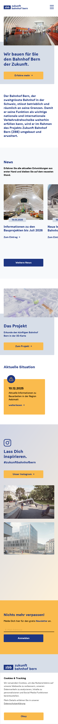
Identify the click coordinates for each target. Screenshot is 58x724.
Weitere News (24, 262)
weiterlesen (17, 405)
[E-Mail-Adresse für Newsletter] (29, 631)
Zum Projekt (23, 346)
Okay (24, 716)
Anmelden (23, 639)
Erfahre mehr (24, 75)
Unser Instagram (23, 474)
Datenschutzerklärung (14, 703)
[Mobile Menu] (52, 7)
